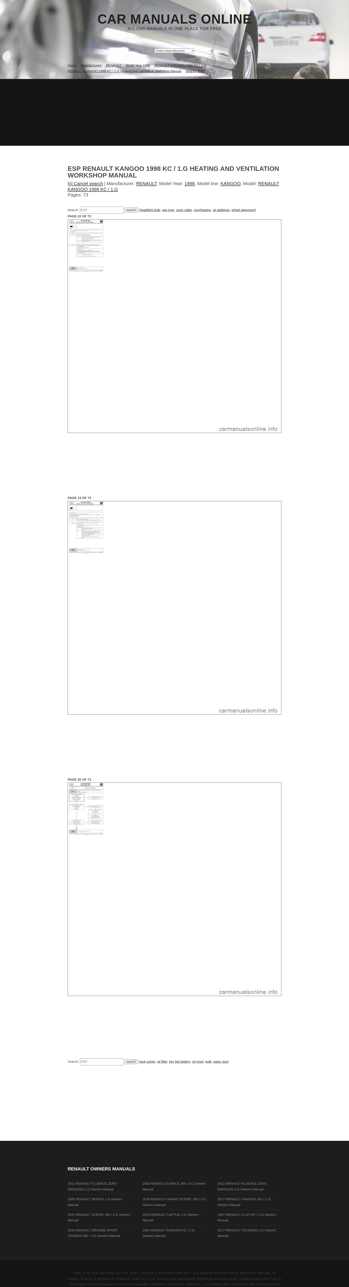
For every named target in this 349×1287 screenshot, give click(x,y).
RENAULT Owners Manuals (101, 1168)
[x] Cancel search (85, 183)
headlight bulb (150, 210)
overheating (202, 210)
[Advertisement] (174, 112)
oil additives (221, 210)
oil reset (197, 1061)
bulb (208, 1061)
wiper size (220, 1061)
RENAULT (146, 183)
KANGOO (231, 183)
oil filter (162, 1061)
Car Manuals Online (174, 19)
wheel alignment (243, 210)
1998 (190, 183)
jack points (147, 1061)
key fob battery (179, 1061)
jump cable (184, 210)
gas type (168, 210)
